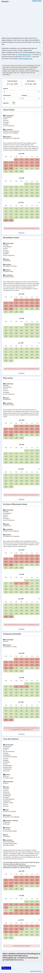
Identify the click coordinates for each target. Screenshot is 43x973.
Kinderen (24, 95)
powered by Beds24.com (35, 971)
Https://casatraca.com (25, 58)
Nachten (5, 88)
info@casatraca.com (24, 54)
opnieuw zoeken (36, 1)
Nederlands (5, 1)
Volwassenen (7, 95)
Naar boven (6, 968)
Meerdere (6, 103)
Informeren (21, 232)
